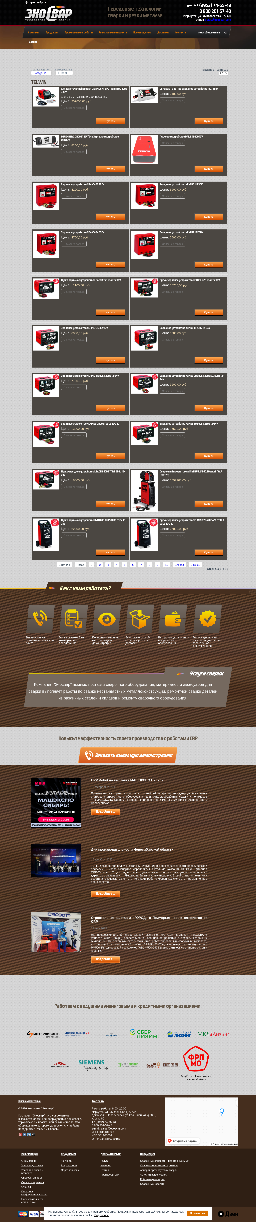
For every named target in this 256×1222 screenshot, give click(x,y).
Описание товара (73, 107)
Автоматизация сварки (154, 1174)
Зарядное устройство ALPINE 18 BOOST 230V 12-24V (90, 376)
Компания (34, 32)
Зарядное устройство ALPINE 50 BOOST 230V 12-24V (189, 423)
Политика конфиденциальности (34, 1193)
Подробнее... (105, 811)
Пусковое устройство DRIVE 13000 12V (181, 136)
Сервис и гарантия (32, 1182)
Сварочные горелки (152, 1183)
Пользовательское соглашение (32, 1201)
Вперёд (179, 564)
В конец (195, 564)
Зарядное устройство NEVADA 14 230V (82, 232)
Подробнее (101, 1215)
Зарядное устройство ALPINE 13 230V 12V (84, 328)
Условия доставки (32, 1165)
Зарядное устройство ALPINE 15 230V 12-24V (185, 328)
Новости (106, 1165)
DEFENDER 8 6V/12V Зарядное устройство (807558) (189, 88)
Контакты (180, 32)
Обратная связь (70, 1170)
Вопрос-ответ (69, 1165)
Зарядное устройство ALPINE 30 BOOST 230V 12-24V (90, 423)
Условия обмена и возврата (32, 1172)
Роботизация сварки (152, 1179)
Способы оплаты (31, 1177)
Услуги (105, 1160)
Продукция (52, 32)
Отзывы (26, 1186)
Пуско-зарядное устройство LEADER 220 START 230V (190, 280)
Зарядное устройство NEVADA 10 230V (82, 184)
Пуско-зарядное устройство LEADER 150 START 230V (91, 280)
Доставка (163, 32)
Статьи (105, 1170)
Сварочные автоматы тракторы (159, 1165)
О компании (28, 1160)
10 (166, 564)
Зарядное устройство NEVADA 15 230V (181, 232)
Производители (142, 32)
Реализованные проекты (113, 32)
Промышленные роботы (79, 32)
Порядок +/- (40, 73)
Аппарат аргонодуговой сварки (158, 1170)
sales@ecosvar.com (218, 20)
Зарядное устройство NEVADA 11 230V (181, 184)
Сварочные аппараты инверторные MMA (165, 1160)
